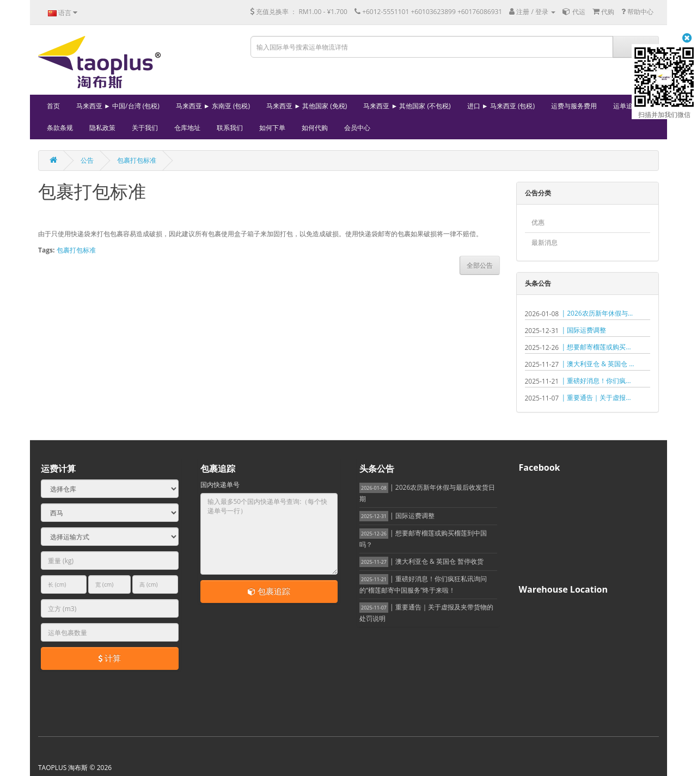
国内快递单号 (220, 484)
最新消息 (544, 242)
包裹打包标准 (136, 160)
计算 (109, 657)
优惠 (538, 222)
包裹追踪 (269, 591)
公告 (87, 160)
